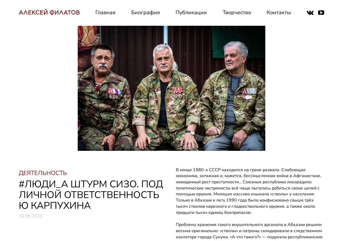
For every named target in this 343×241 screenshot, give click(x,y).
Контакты (279, 12)
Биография (145, 12)
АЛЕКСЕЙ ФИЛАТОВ (49, 12)
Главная (105, 12)
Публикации (191, 12)
